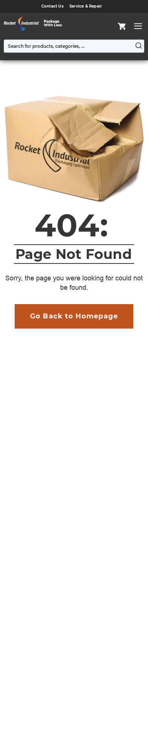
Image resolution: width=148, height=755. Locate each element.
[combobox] (74, 46)
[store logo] (35, 24)
